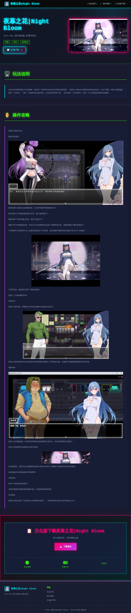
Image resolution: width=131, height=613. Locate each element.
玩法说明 (92, 4)
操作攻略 (106, 4)
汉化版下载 (120, 4)
